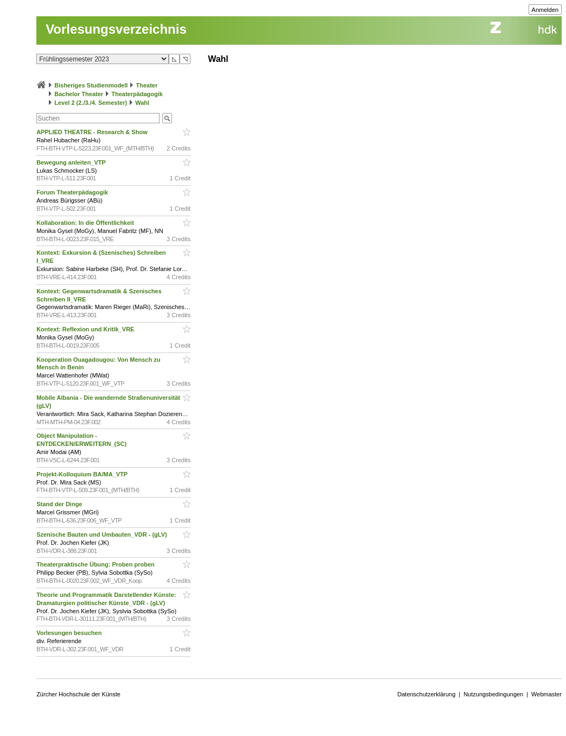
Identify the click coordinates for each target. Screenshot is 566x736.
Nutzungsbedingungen (493, 694)
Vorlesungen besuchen (69, 633)
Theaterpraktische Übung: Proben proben (96, 564)
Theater (146, 85)
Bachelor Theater (78, 94)
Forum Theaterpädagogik (73, 192)
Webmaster (546, 694)
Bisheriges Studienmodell (91, 85)
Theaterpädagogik (137, 94)
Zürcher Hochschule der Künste (78, 694)
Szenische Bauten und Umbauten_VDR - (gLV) (102, 534)
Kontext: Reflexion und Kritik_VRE (86, 329)
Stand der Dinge (60, 504)
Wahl (142, 102)
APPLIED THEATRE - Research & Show (92, 132)
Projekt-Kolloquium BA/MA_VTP (82, 474)
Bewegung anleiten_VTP (71, 162)
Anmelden (545, 10)
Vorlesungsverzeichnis (116, 29)
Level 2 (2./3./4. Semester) (90, 102)
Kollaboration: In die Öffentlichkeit (86, 222)
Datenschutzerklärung (426, 694)
